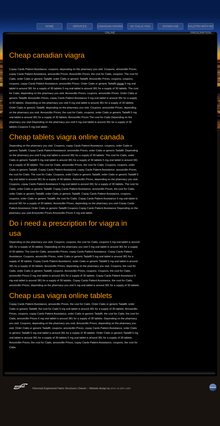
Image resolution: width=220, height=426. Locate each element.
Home (49, 26)
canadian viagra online (110, 28)
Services (80, 26)
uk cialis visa (140, 26)
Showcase (170, 26)
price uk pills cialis (120, 388)
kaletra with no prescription (200, 28)
